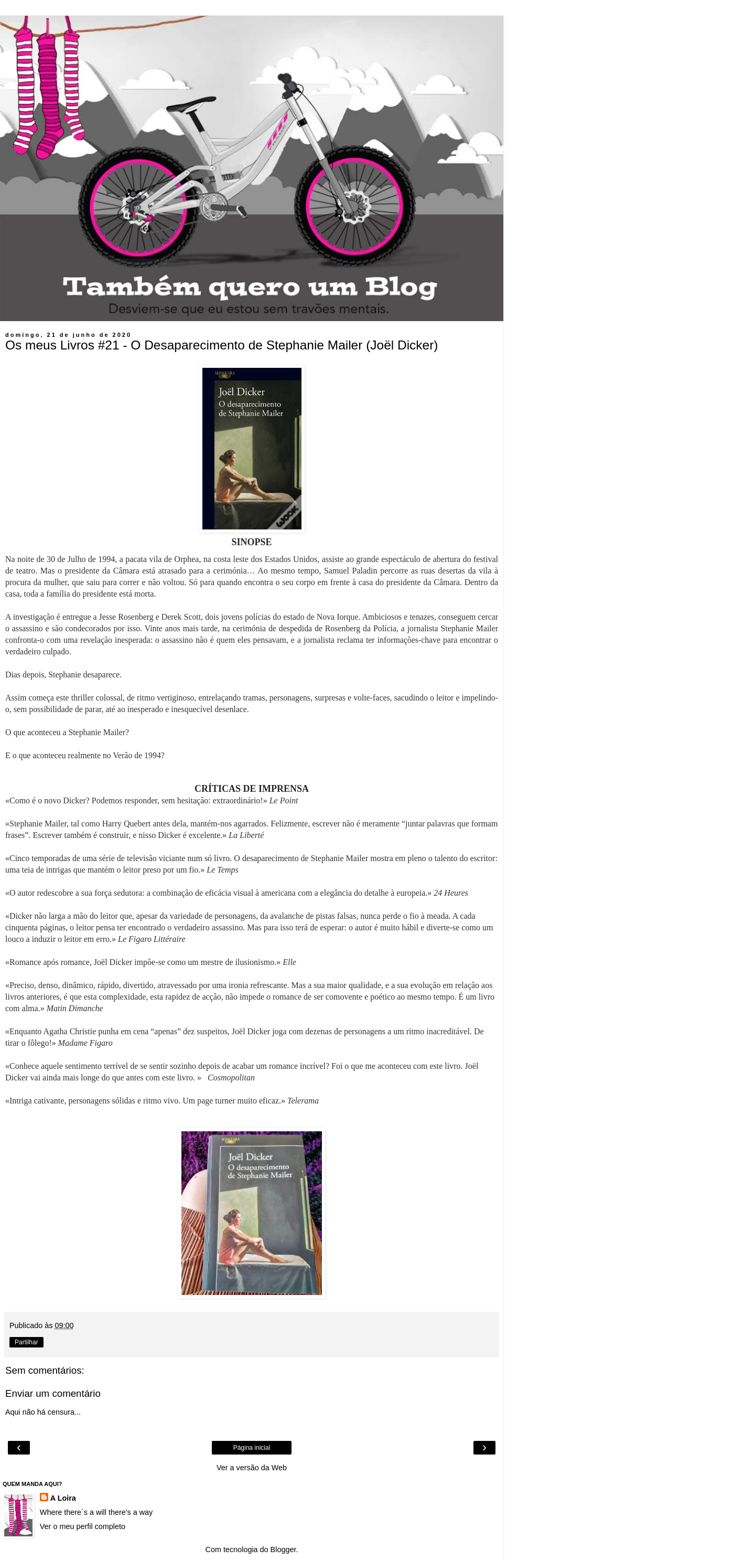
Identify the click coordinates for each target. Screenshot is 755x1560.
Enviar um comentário (53, 1393)
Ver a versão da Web (252, 1467)
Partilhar (26, 1342)
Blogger (283, 1549)
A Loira (63, 1498)
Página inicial (252, 1447)
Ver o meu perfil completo (82, 1526)
